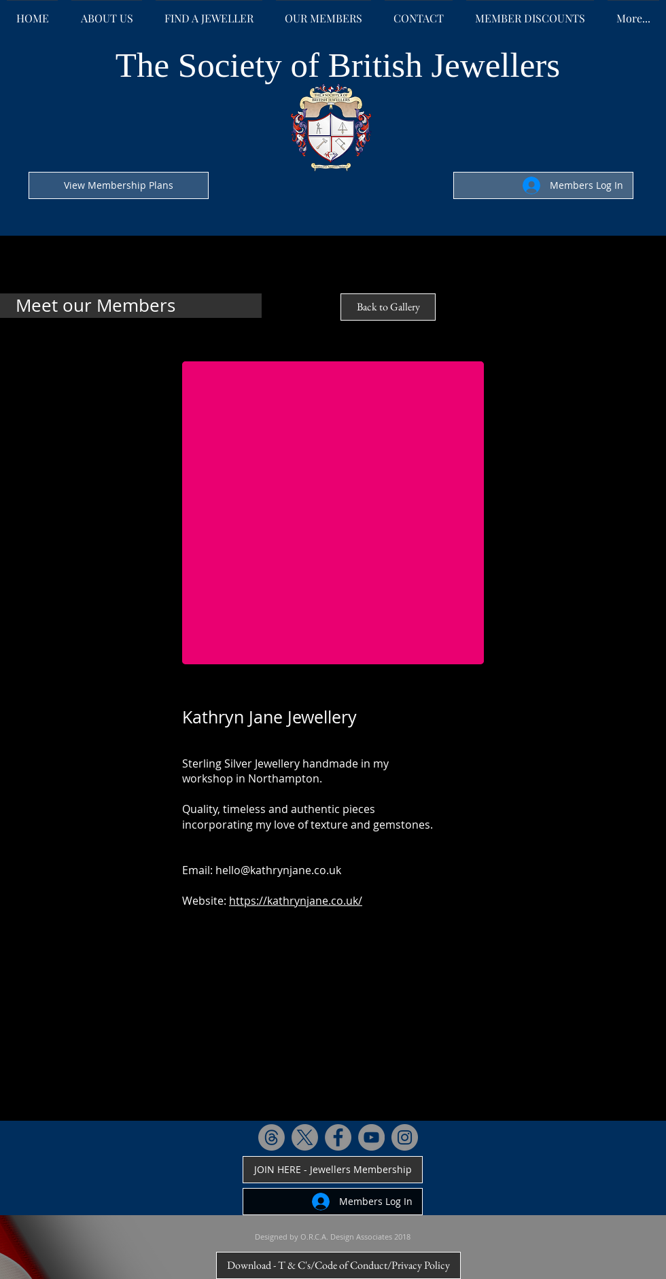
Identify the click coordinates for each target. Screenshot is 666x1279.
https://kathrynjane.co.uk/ (295, 900)
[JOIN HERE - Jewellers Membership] (333, 1169)
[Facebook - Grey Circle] (338, 1137)
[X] (305, 1137)
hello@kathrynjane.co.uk (278, 870)
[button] (333, 512)
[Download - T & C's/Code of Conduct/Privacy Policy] (338, 1265)
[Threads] (271, 1137)
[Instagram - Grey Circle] (404, 1137)
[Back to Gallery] (388, 307)
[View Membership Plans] (119, 185)
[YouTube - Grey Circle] (371, 1137)
